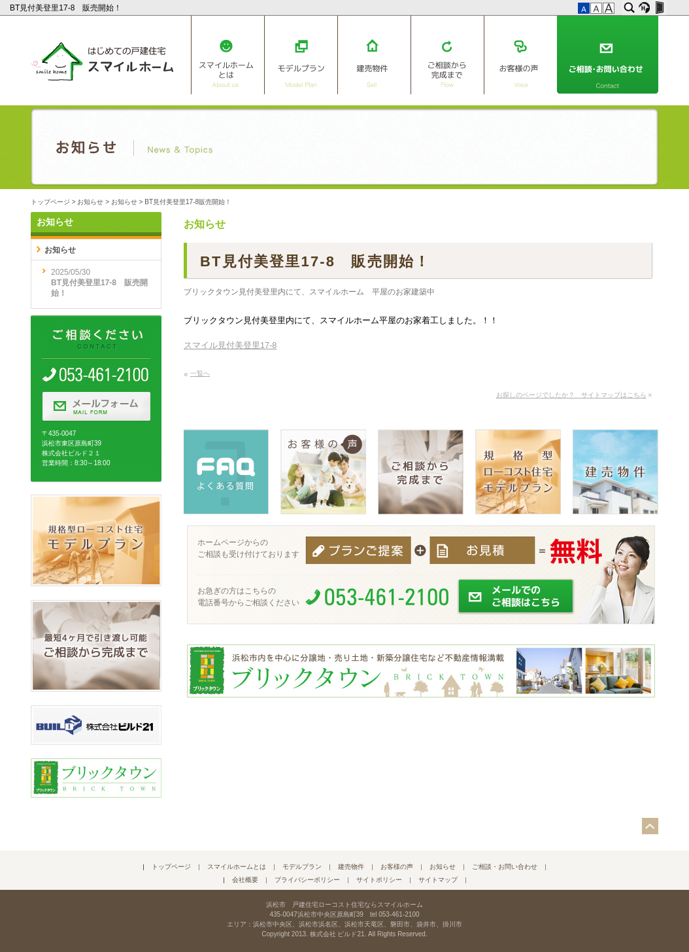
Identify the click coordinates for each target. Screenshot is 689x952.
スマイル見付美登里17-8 (230, 345)
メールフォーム (96, 407)
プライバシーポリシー (307, 879)
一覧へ (200, 373)
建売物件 (374, 55)
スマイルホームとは (227, 55)
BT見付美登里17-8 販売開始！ (67, 7)
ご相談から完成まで (447, 55)
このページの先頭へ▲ (650, 826)
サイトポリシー (379, 879)
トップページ (50, 201)
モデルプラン (300, 55)
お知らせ (90, 201)
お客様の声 (521, 55)
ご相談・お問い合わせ (607, 55)
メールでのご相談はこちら (516, 597)
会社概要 (245, 879)
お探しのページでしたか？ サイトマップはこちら (571, 394)
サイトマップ (438, 879)
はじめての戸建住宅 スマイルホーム (102, 59)
